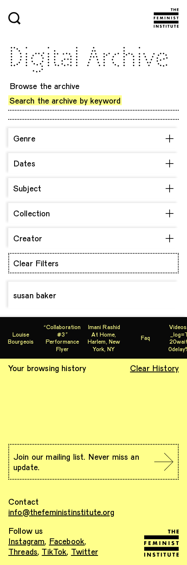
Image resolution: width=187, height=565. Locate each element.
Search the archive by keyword (65, 100)
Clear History (154, 368)
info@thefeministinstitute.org (61, 512)
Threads (22, 551)
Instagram (26, 541)
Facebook (66, 541)
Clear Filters (36, 263)
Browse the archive (45, 86)
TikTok (54, 551)
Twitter (84, 551)
